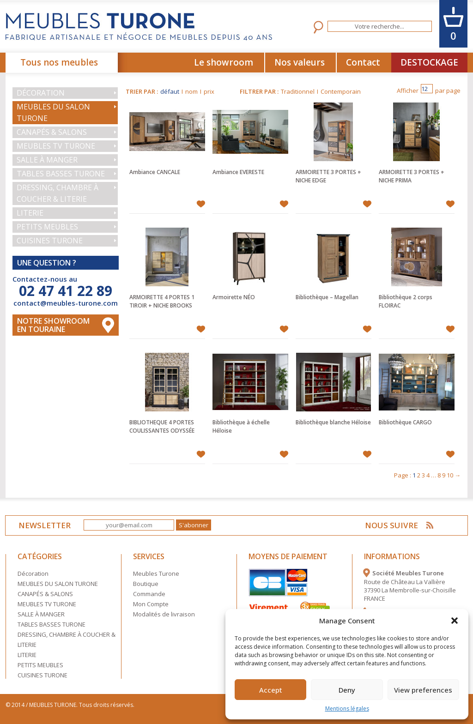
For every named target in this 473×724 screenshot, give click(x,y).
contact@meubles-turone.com (65, 303)
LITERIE (30, 213)
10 (450, 475)
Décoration (41, 93)
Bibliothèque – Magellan (327, 297)
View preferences (423, 689)
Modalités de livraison (164, 614)
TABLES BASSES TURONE (61, 174)
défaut (169, 91)
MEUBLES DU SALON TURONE (53, 112)
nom (191, 91)
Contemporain (341, 91)
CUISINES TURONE (50, 240)
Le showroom (223, 62)
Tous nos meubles (59, 62)
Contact (363, 62)
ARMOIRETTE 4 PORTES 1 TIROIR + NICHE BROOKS (161, 301)
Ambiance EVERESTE (238, 172)
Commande (149, 594)
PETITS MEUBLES (47, 227)
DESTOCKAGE (429, 62)
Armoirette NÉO (233, 297)
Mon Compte (151, 604)
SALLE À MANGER (47, 160)
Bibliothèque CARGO (405, 422)
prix (209, 91)
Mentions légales (347, 708)
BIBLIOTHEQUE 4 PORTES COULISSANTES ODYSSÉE (161, 426)
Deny (347, 689)
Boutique (145, 583)
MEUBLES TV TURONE (56, 146)
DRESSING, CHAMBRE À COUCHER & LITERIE (57, 193)
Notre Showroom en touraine (53, 325)
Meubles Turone (156, 573)
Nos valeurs (299, 62)
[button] (454, 620)
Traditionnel (298, 91)
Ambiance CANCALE (154, 172)
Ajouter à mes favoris (200, 204)
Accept (270, 689)
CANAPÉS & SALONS (52, 132)
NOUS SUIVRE (391, 525)
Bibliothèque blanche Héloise (333, 422)
